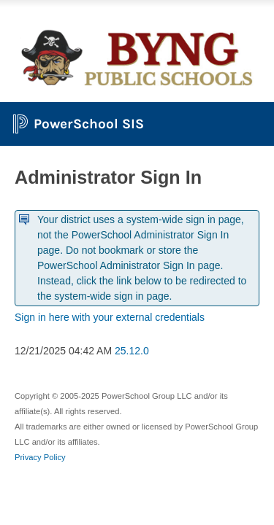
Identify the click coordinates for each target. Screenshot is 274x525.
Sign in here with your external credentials (110, 317)
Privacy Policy (40, 457)
